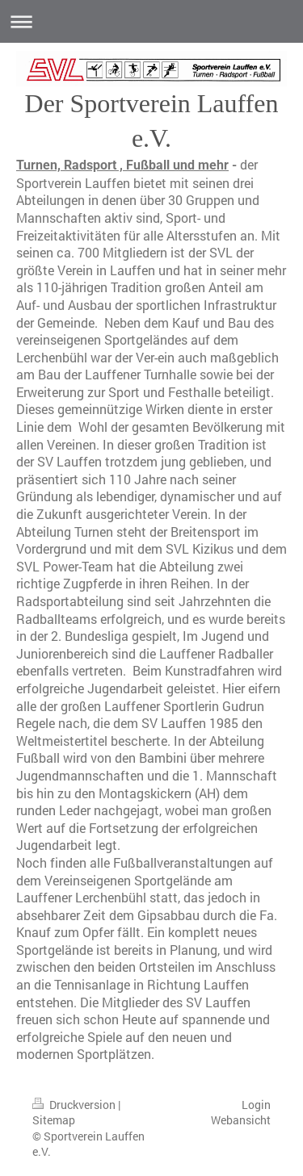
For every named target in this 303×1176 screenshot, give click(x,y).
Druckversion (75, 1104)
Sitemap (53, 1120)
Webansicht (241, 1120)
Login (256, 1104)
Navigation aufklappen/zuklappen (151, 21)
